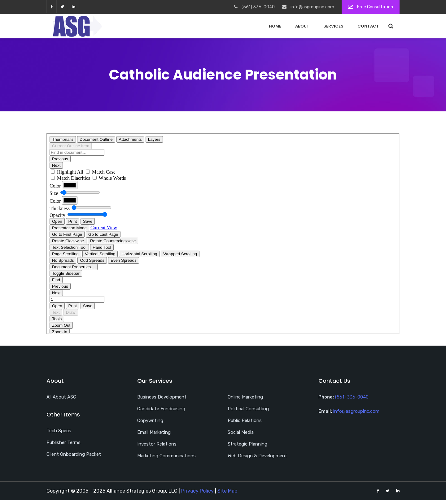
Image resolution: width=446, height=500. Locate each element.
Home (275, 26)
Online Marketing (245, 397)
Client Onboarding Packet (73, 454)
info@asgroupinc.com (356, 411)
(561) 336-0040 (352, 397)
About (302, 26)
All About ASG (61, 397)
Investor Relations (157, 444)
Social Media (241, 432)
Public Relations (245, 420)
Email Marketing (154, 432)
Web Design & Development (257, 456)
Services (333, 26)
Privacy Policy (197, 491)
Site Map (227, 491)
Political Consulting (248, 409)
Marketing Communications (166, 456)
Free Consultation (370, 7)
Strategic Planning (247, 444)
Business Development (161, 397)
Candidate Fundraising (161, 409)
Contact (368, 26)
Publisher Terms (63, 442)
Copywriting (150, 420)
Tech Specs (58, 430)
